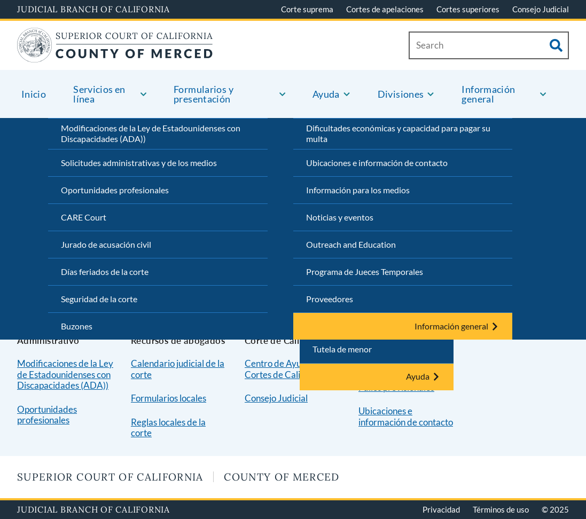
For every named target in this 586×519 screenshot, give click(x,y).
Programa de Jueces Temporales (364, 271)
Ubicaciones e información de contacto (377, 163)
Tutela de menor (342, 349)
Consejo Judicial (540, 9)
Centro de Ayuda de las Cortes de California (290, 369)
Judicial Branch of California (93, 9)
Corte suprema (307, 9)
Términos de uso (501, 509)
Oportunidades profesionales (115, 190)
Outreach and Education (351, 244)
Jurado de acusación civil (106, 244)
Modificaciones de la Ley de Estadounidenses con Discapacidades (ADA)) (150, 133)
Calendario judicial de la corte (177, 369)
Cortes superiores (467, 9)
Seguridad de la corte (99, 299)
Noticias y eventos (339, 217)
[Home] (115, 55)
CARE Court (83, 217)
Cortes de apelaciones (385, 9)
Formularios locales (168, 398)
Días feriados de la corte (105, 271)
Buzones (76, 326)
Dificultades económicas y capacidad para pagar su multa (398, 133)
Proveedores (329, 299)
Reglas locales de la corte (168, 427)
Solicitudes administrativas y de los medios (139, 163)
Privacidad (441, 509)
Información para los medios (358, 190)
